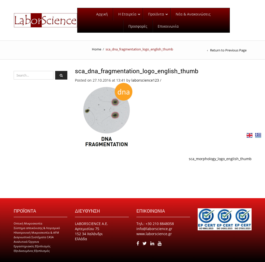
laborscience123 (145, 80)
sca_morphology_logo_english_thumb (220, 158)
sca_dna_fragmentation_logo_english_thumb (136, 71)
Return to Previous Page (228, 50)
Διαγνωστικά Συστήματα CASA (34, 237)
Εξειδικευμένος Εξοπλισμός (32, 251)
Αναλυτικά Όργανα (26, 242)
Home (96, 49)
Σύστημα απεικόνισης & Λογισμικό (37, 228)
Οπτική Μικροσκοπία (28, 223)
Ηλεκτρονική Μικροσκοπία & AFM (36, 232)
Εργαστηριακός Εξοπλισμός (32, 246)
